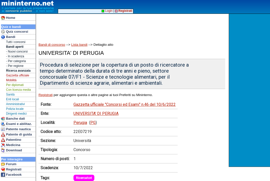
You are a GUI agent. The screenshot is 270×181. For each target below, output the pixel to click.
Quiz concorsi (14, 32)
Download (11, 150)
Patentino (11, 140)
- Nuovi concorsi (17, 51)
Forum (8, 164)
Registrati (11, 169)
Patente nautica (16, 129)
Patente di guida (16, 134)
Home (8, 18)
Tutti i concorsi (15, 42)
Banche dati (13, 119)
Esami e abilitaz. (16, 124)
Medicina (10, 145)
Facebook (11, 175)
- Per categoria (16, 61)
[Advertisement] (250, 90)
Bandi (8, 37)
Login (107, 11)
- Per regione (14, 66)
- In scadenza (15, 56)
